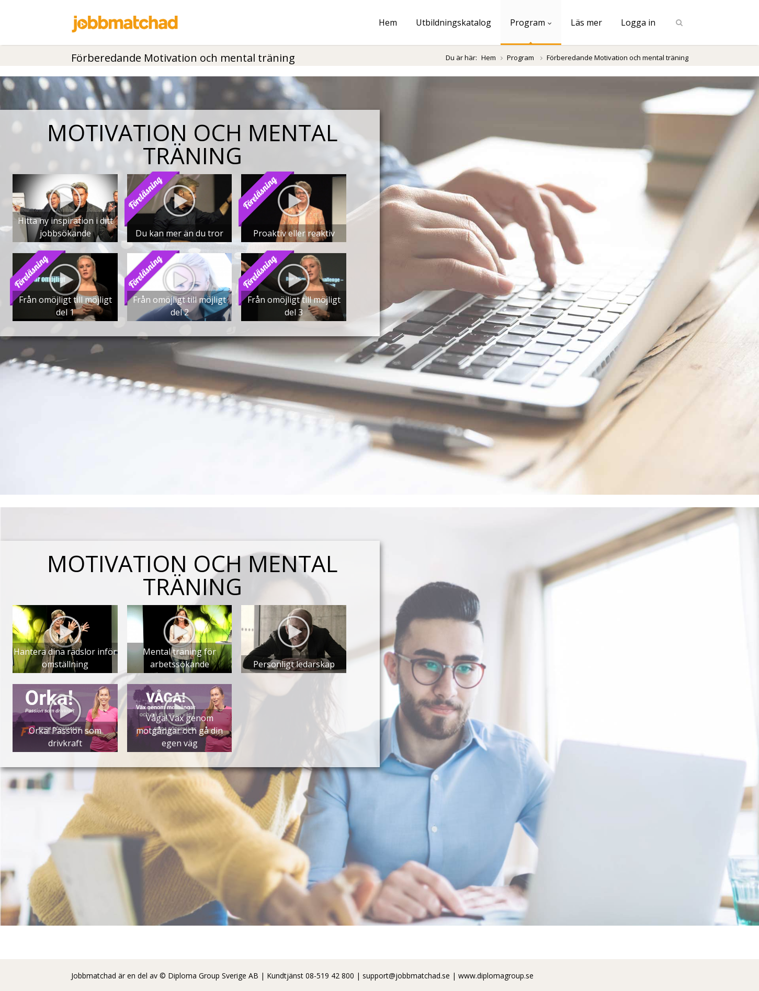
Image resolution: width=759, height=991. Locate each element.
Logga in (638, 22)
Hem (388, 22)
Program (531, 22)
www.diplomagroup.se (496, 976)
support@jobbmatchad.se (406, 976)
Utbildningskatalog (453, 22)
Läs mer (586, 22)
